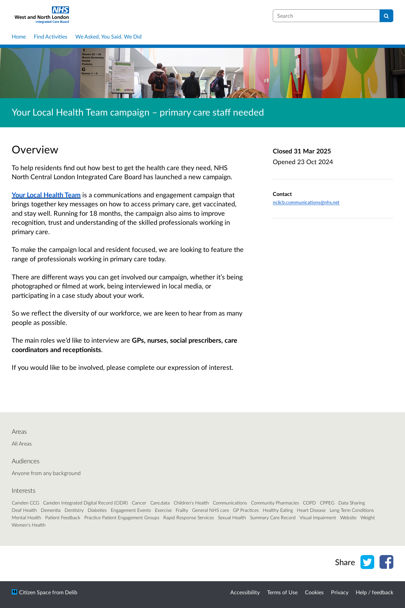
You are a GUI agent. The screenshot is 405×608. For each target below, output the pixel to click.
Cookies (314, 592)
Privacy (339, 592)
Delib (71, 592)
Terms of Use (282, 592)
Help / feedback (374, 592)
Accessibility (245, 592)
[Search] (386, 15)
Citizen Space (35, 592)
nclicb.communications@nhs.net (306, 202)
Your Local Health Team (46, 195)
